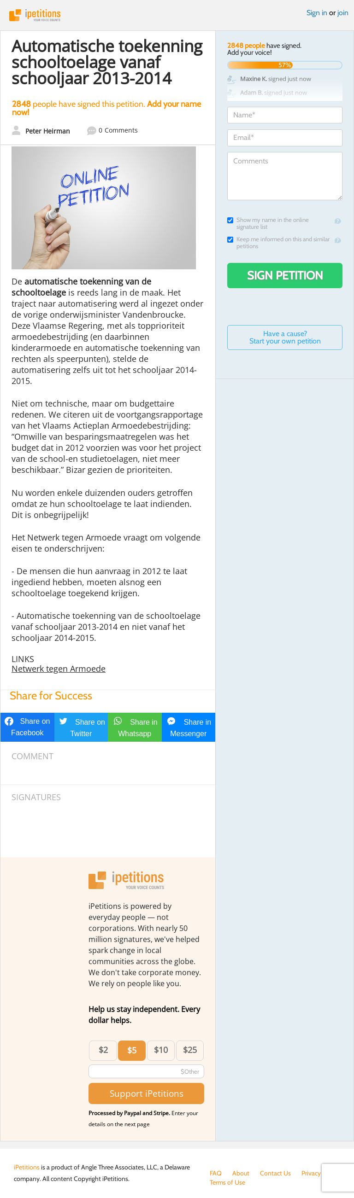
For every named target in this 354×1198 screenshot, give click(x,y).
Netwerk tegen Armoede (59, 668)
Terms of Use (227, 1182)
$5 (131, 1050)
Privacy (311, 1173)
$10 (161, 1049)
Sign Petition (285, 275)
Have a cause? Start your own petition (285, 337)
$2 (103, 1049)
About (240, 1173)
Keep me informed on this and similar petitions (278, 243)
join (342, 12)
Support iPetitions (146, 1093)
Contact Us (275, 1173)
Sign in (317, 12)
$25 (190, 1049)
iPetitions (177, 15)
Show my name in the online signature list (268, 223)
